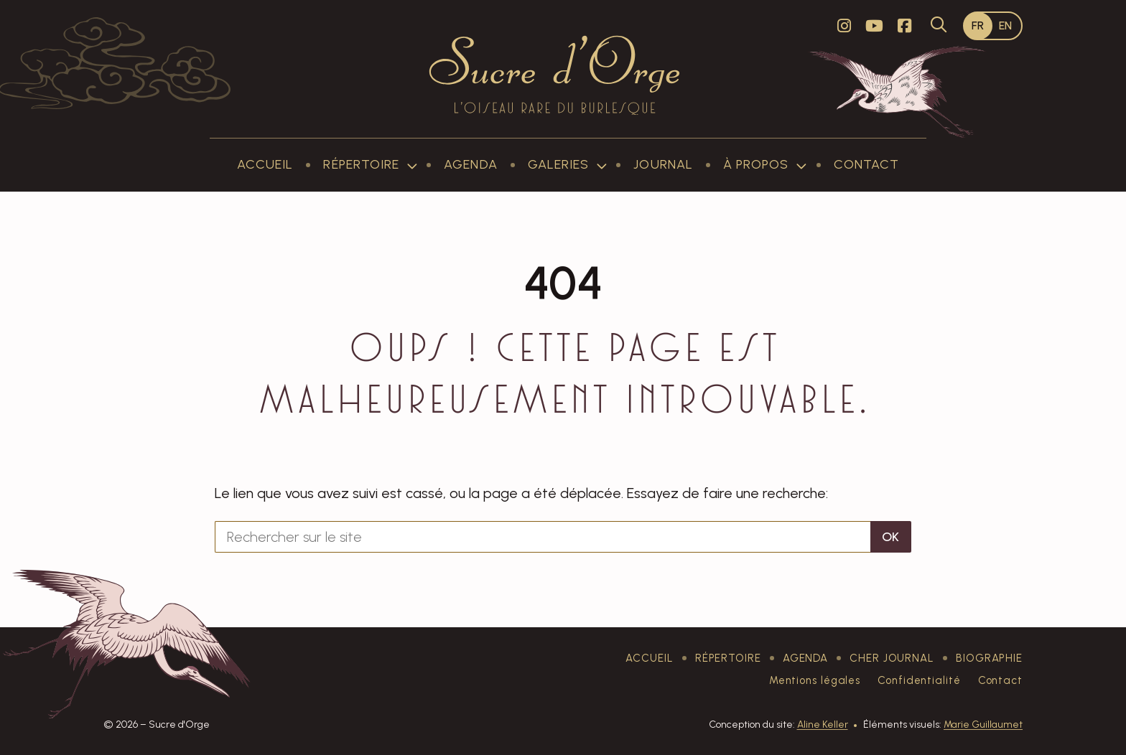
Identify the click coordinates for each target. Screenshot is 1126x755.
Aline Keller (822, 724)
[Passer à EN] (1005, 25)
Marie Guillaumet (983, 724)
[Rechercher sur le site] (542, 537)
